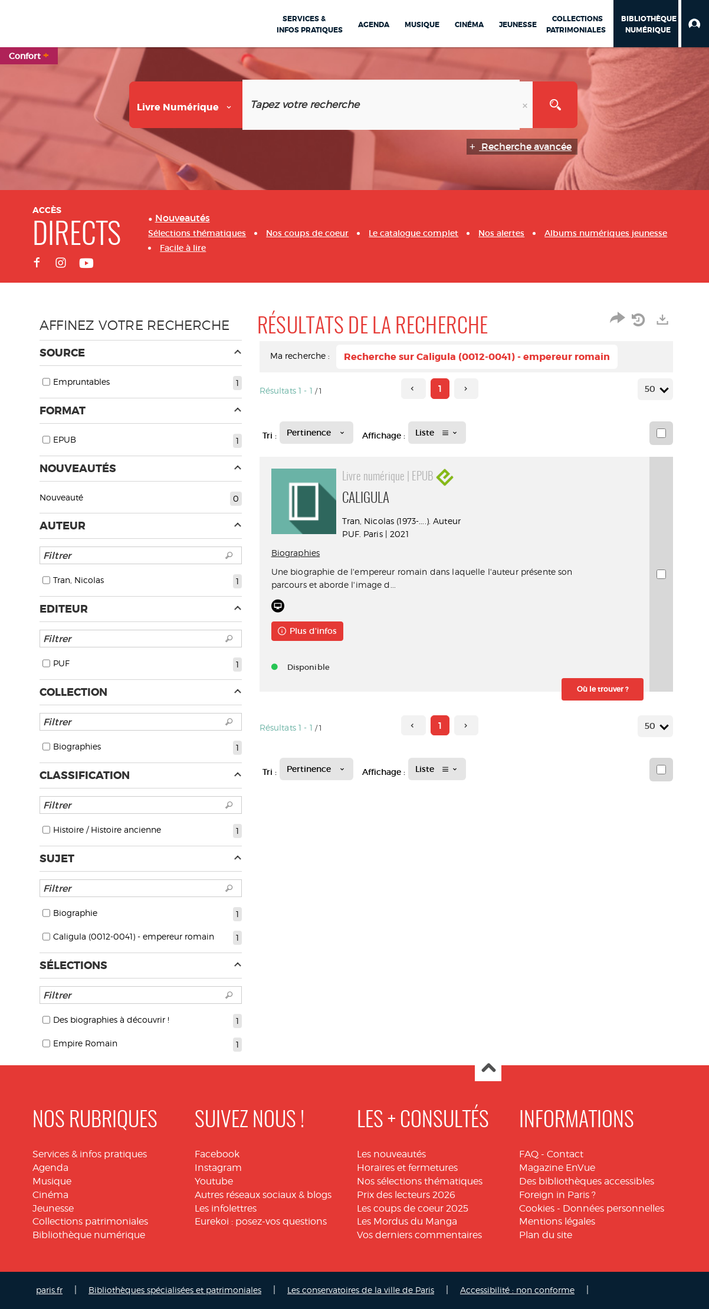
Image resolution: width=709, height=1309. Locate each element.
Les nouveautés (391, 1154)
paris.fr (49, 1290)
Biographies (295, 553)
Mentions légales (557, 1221)
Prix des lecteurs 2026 (406, 1194)
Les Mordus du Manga (407, 1221)
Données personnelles (613, 1208)
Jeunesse (53, 1208)
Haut (488, 1068)
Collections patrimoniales (90, 1221)
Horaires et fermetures (407, 1167)
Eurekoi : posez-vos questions (261, 1221)
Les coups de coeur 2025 (412, 1208)
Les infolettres (226, 1208)
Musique (51, 1181)
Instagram (218, 1167)
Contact (565, 1154)
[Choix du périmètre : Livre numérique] (186, 105)
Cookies (536, 1208)
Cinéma (50, 1194)
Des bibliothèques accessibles (586, 1181)
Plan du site (545, 1235)
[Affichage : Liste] (437, 432)
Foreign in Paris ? (557, 1194)
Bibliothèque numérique (88, 1235)
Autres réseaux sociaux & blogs (263, 1194)
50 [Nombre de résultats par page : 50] (652, 389)
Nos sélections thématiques (419, 1181)
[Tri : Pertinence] (316, 432)
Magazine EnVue (557, 1167)
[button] (695, 23)
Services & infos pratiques (89, 1154)
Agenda (50, 1167)
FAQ (529, 1154)
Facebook (217, 1154)
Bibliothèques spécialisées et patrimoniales (174, 1290)
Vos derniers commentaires (419, 1235)
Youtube (214, 1181)
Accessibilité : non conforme (517, 1290)
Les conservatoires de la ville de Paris (360, 1290)
